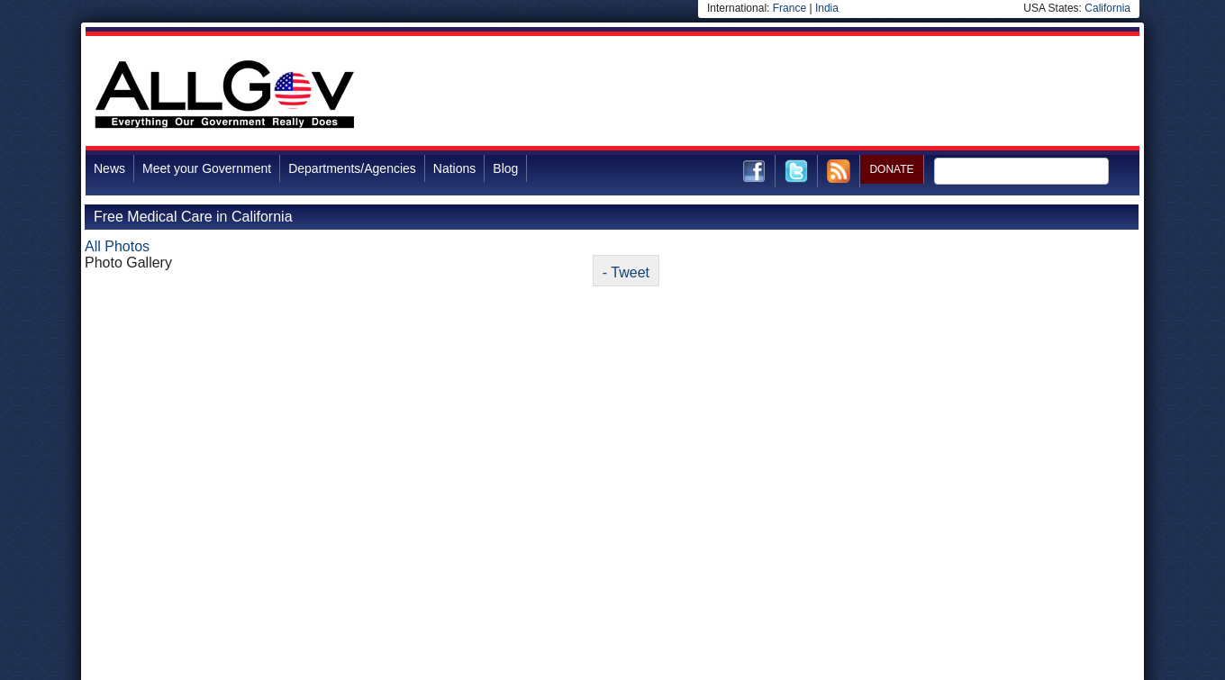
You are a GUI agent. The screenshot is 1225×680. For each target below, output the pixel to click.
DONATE (891, 169)
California (1107, 8)
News (109, 168)
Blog (505, 168)
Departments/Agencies (352, 168)
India (827, 8)
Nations (454, 168)
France (789, 8)
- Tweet (626, 272)
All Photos (117, 246)
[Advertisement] (811, 93)
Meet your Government (206, 168)
